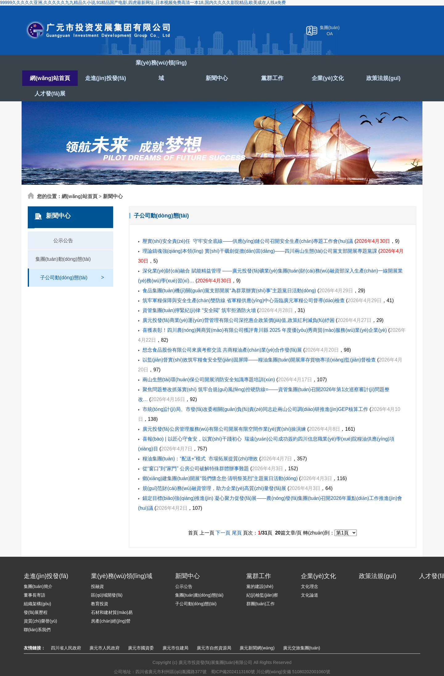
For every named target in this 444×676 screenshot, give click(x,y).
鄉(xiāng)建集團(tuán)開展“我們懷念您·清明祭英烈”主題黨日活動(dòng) (220, 463)
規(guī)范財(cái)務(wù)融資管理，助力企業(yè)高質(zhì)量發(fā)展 (214, 472)
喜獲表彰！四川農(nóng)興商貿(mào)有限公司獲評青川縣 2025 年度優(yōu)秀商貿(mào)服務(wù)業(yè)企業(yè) (264, 314)
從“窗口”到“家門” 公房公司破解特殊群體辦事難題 (195, 453)
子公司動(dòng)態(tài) (72, 259)
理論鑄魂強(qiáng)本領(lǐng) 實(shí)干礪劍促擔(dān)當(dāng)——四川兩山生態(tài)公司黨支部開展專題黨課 (259, 235)
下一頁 (223, 517)
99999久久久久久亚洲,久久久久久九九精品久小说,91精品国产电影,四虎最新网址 (77, 672)
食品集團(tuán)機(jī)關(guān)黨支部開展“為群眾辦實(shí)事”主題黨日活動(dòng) (229, 275)
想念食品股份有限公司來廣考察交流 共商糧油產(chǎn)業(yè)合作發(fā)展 (222, 334)
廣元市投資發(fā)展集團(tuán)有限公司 (102, 31)
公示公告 (63, 225)
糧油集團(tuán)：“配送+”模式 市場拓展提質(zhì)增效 (200, 443)
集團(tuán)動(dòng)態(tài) (63, 243)
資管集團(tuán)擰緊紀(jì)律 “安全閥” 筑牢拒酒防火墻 (199, 295)
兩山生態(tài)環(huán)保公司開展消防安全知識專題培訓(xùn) (208, 364)
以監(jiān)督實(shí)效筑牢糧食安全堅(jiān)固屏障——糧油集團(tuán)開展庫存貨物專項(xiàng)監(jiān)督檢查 (259, 344)
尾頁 (237, 517)
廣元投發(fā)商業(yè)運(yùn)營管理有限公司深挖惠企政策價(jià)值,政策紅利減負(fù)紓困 (238, 304)
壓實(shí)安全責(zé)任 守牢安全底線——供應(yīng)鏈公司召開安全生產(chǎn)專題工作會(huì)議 (247, 225)
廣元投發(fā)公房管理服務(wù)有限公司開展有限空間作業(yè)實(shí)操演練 (224, 413)
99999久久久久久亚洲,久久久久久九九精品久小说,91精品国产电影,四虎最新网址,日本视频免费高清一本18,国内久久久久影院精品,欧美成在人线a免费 (143, 2)
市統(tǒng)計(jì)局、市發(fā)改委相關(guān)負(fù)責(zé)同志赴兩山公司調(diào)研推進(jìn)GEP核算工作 (255, 393)
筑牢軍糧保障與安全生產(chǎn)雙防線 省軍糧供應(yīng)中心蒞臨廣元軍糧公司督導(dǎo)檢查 (243, 285)
